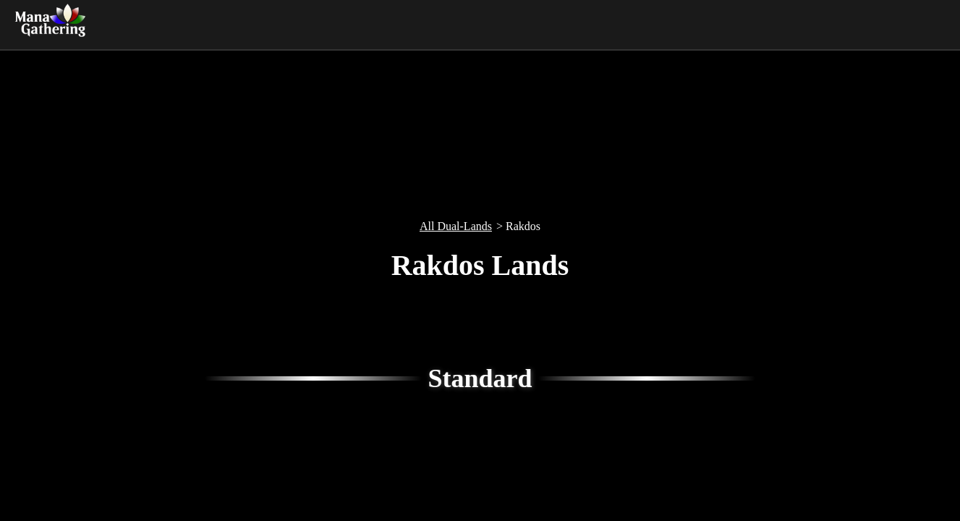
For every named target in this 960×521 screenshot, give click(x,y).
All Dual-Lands (456, 226)
